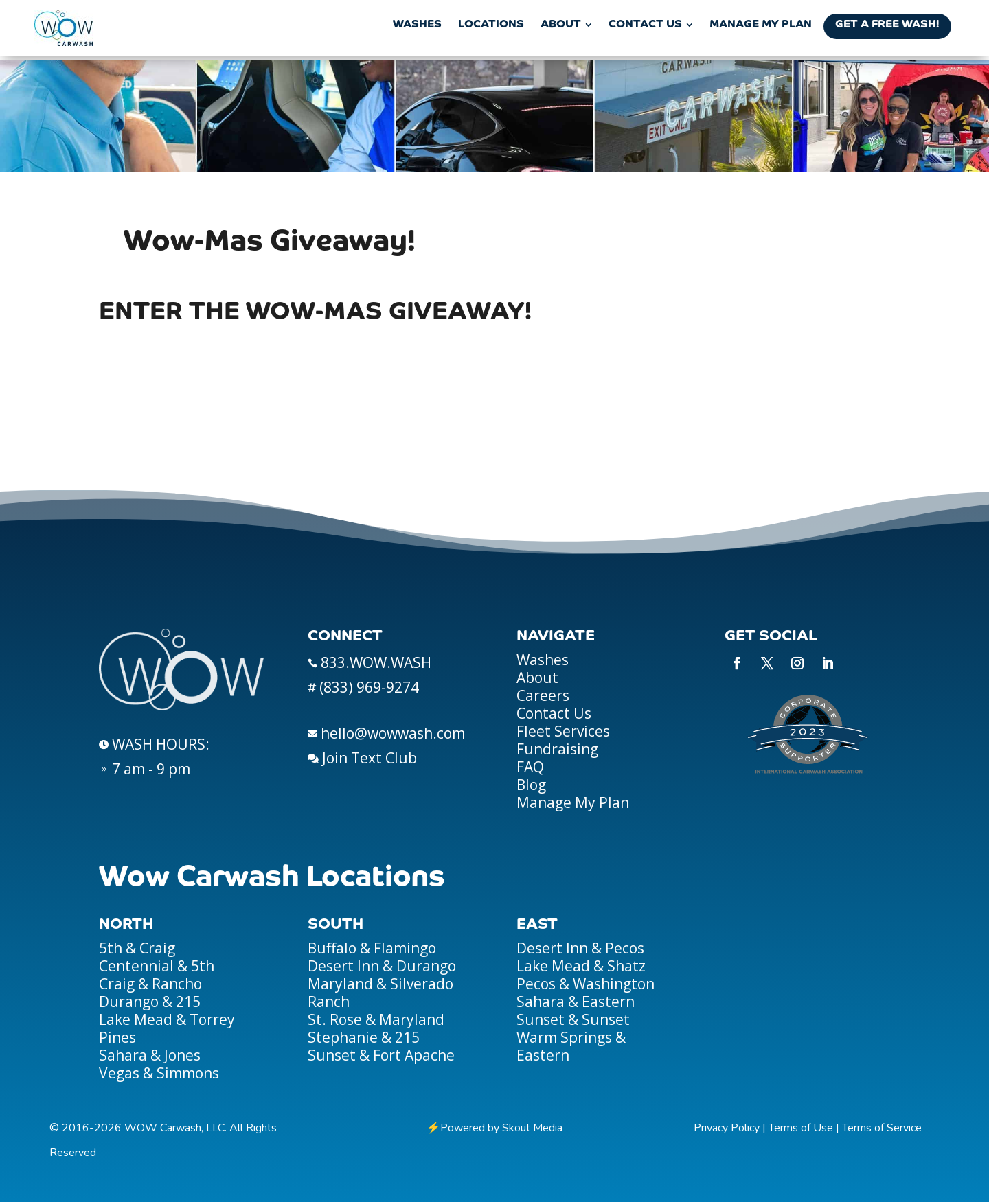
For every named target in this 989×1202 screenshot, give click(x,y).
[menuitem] (417, 24)
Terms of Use (801, 1127)
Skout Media (532, 1127)
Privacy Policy (727, 1127)
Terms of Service (882, 1127)
